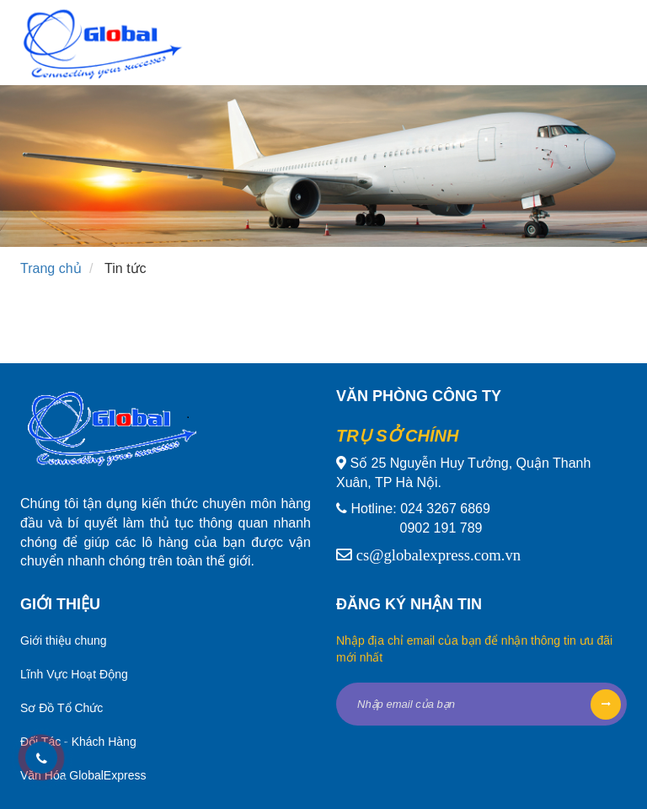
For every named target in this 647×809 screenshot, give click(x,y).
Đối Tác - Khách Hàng (78, 741)
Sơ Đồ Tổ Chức (61, 708)
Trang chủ (51, 268)
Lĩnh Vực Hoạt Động (74, 674)
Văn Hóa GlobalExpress (83, 775)
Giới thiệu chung (63, 640)
